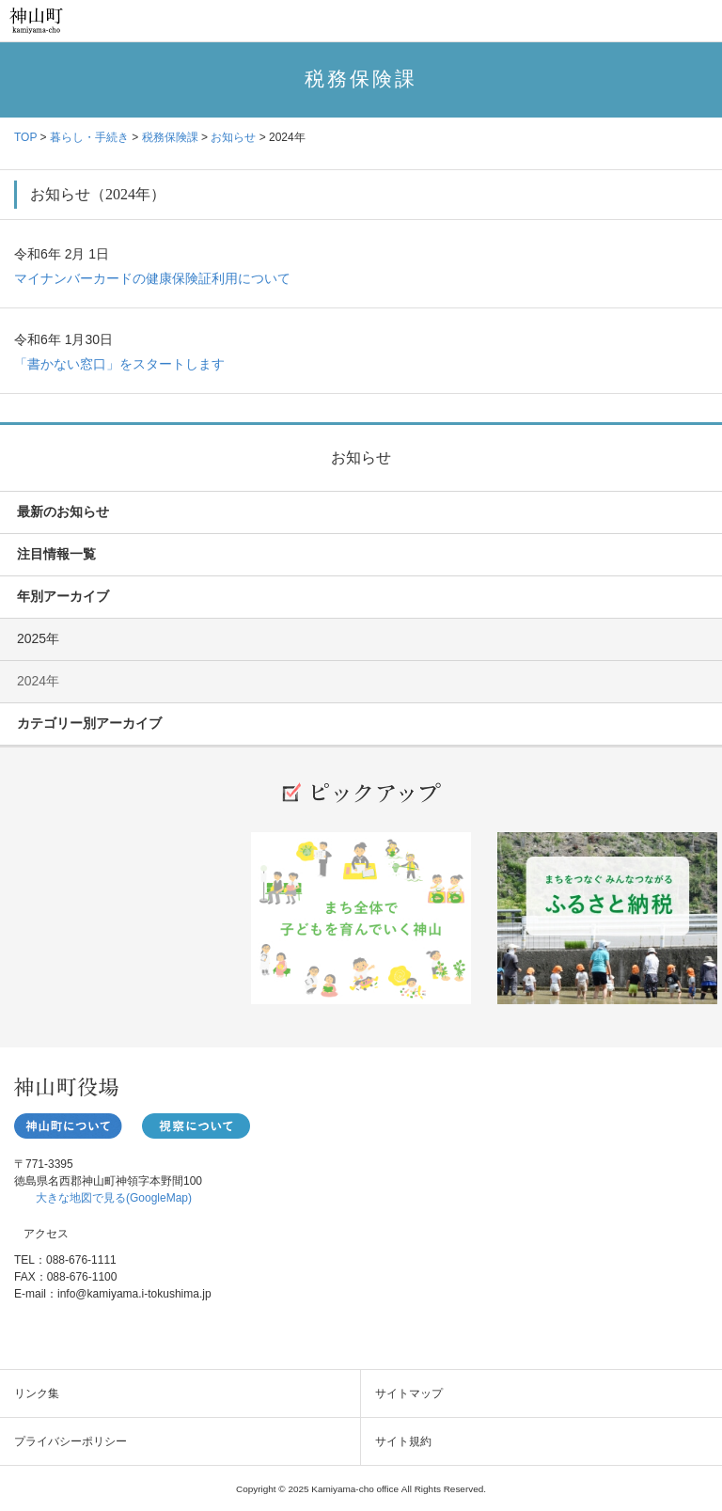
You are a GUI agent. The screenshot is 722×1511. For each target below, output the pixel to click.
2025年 (38, 638)
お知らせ (233, 137)
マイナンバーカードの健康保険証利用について (152, 278)
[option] (361, 924)
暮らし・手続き (89, 137)
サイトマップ (409, 1393)
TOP (25, 137)
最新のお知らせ (63, 511)
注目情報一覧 (56, 553)
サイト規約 (403, 1441)
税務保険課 (170, 137)
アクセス (46, 1233)
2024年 (38, 680)
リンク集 (36, 1393)
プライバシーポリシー (70, 1441)
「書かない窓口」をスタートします (119, 363)
